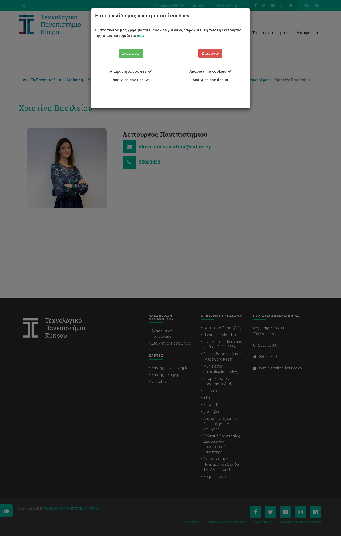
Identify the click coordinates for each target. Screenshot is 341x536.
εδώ (141, 35)
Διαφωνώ (210, 53)
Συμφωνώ (131, 53)
